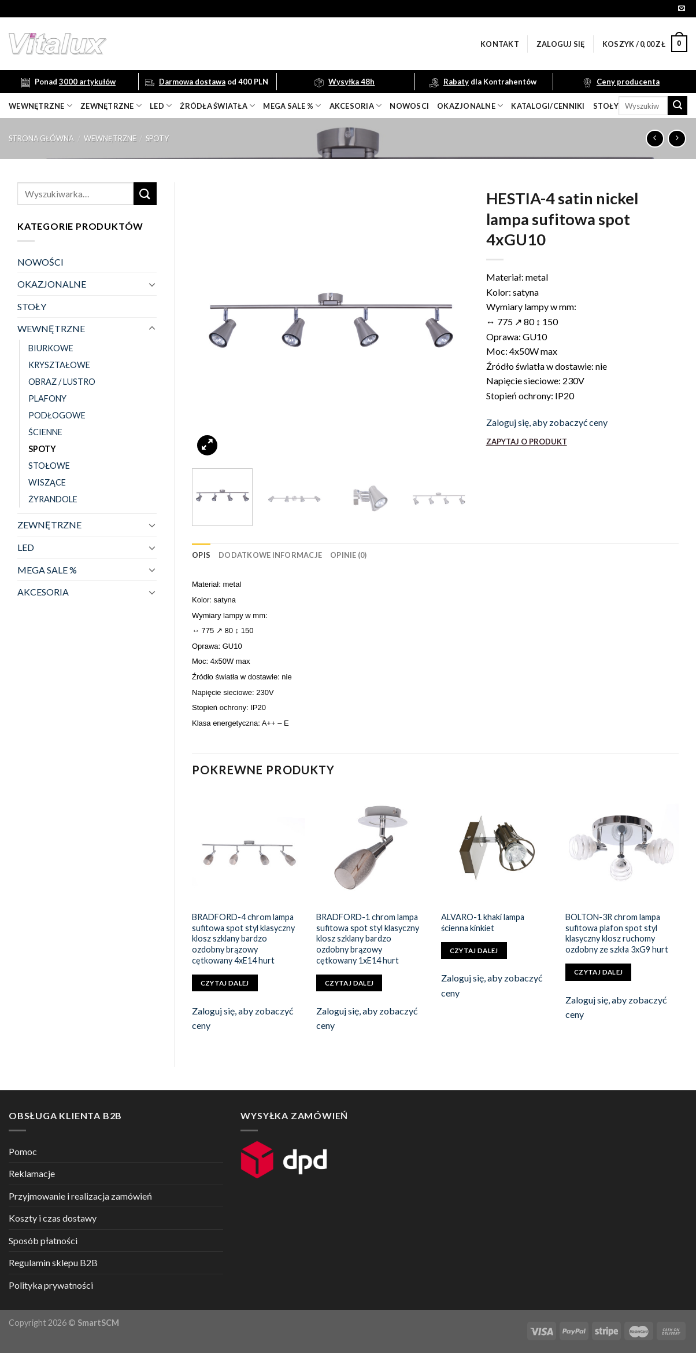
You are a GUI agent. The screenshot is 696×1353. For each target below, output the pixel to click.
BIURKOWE (50, 348)
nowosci (409, 106)
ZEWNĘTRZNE (49, 524)
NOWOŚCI (40, 261)
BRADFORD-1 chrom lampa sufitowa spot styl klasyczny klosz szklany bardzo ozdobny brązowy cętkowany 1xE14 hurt (367, 938)
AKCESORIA (43, 591)
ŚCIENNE (45, 432)
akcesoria (356, 105)
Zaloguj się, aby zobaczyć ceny (547, 422)
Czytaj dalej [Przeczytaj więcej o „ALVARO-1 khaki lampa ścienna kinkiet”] (474, 950)
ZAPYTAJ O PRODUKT (526, 441)
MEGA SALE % (47, 569)
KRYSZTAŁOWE (59, 365)
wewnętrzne (40, 105)
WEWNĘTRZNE (110, 138)
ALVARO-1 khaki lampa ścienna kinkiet (482, 922)
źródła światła (217, 105)
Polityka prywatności (51, 1285)
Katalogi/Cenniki (547, 106)
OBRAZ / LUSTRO (61, 382)
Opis (201, 555)
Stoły (606, 106)
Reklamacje (32, 1173)
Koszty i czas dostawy (53, 1217)
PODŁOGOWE (57, 415)
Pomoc (23, 1151)
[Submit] (677, 106)
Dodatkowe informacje (270, 555)
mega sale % (292, 105)
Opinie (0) (348, 555)
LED (161, 105)
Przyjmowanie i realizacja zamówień (80, 1195)
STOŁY (31, 306)
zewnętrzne (111, 105)
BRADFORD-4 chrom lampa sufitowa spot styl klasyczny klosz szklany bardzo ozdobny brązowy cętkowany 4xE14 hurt (243, 938)
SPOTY (157, 138)
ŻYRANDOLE (52, 499)
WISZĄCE (47, 482)
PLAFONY (47, 398)
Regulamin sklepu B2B (53, 1262)
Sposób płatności (43, 1240)
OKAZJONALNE (470, 105)
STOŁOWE (49, 465)
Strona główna (41, 138)
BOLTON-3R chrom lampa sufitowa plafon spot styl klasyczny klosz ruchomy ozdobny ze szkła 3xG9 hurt (616, 933)
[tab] (201, 555)
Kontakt (499, 44)
